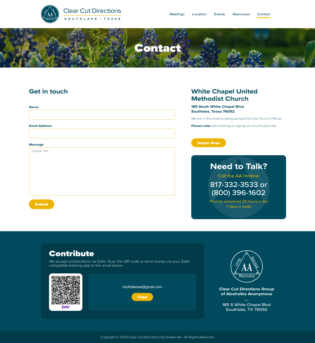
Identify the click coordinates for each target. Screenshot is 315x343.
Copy (142, 297)
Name (34, 107)
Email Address (40, 126)
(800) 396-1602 (239, 192)
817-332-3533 (234, 184)
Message (36, 144)
